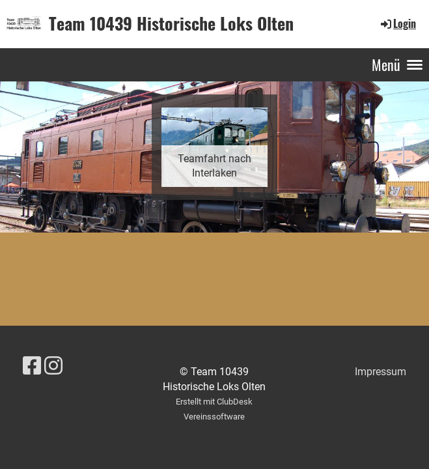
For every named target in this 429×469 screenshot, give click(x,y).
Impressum (380, 371)
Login (397, 23)
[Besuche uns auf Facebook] (32, 366)
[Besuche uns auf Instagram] (53, 366)
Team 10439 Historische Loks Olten (171, 23)
